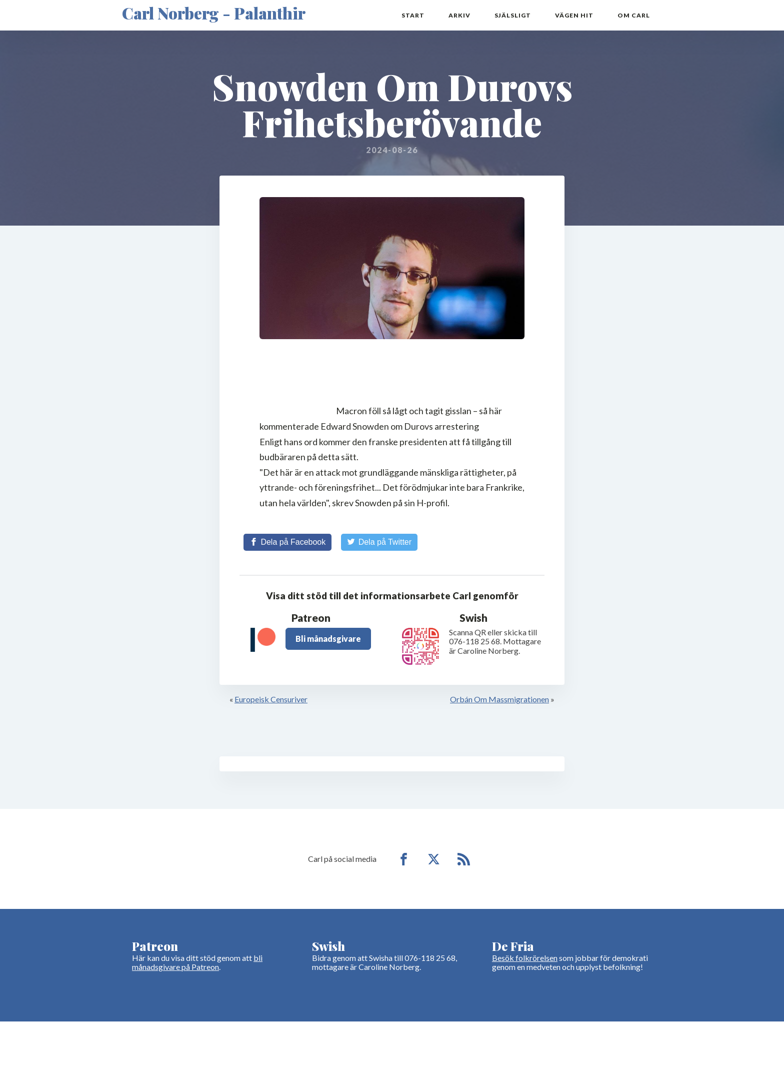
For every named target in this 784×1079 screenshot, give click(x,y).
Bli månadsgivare (328, 638)
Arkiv (459, 15)
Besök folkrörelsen (525, 957)
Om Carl (634, 15)
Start (413, 15)
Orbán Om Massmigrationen (499, 699)
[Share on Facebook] (288, 542)
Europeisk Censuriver (271, 699)
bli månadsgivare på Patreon (197, 962)
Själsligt (512, 15)
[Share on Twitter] (379, 542)
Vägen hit (574, 15)
